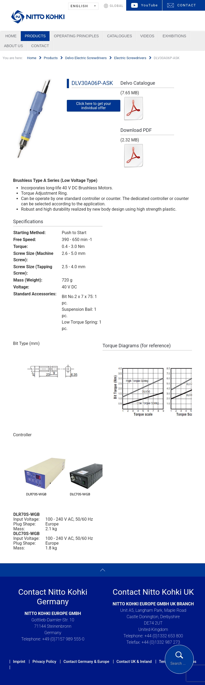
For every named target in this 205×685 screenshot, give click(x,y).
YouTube (149, 5)
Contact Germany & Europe (86, 661)
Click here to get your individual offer (93, 105)
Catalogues (119, 36)
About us (13, 46)
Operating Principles (76, 36)
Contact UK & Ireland (134, 661)
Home (11, 36)
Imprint (19, 661)
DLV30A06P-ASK (92, 83)
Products (35, 36)
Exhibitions (174, 36)
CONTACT (186, 5)
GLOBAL (117, 6)
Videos (147, 36)
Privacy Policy (44, 661)
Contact (40, 46)
